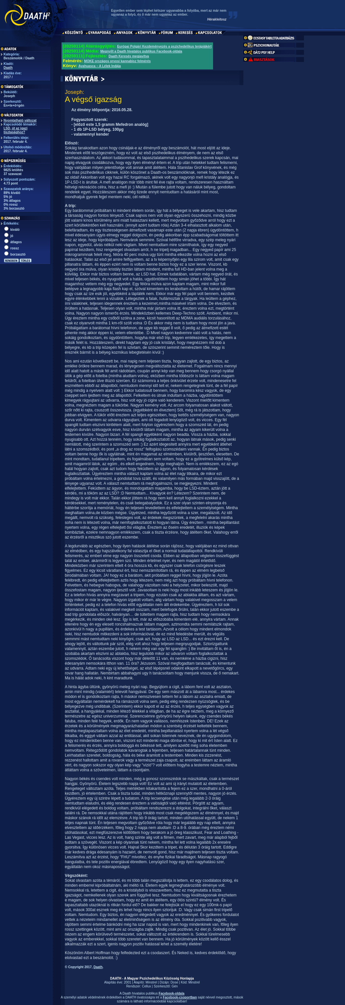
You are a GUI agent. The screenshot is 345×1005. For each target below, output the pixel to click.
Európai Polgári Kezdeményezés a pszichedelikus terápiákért (164, 46)
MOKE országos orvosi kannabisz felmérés (117, 61)
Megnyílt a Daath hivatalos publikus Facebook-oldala (141, 51)
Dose (174, 982)
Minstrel (151, 982)
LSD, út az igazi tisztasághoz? (15, 130)
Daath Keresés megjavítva (128, 56)
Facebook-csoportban (180, 997)
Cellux (146, 986)
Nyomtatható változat (20, 120)
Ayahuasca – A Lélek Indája (100, 66)
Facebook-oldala (171, 993)
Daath (8, 67)
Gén (175, 986)
